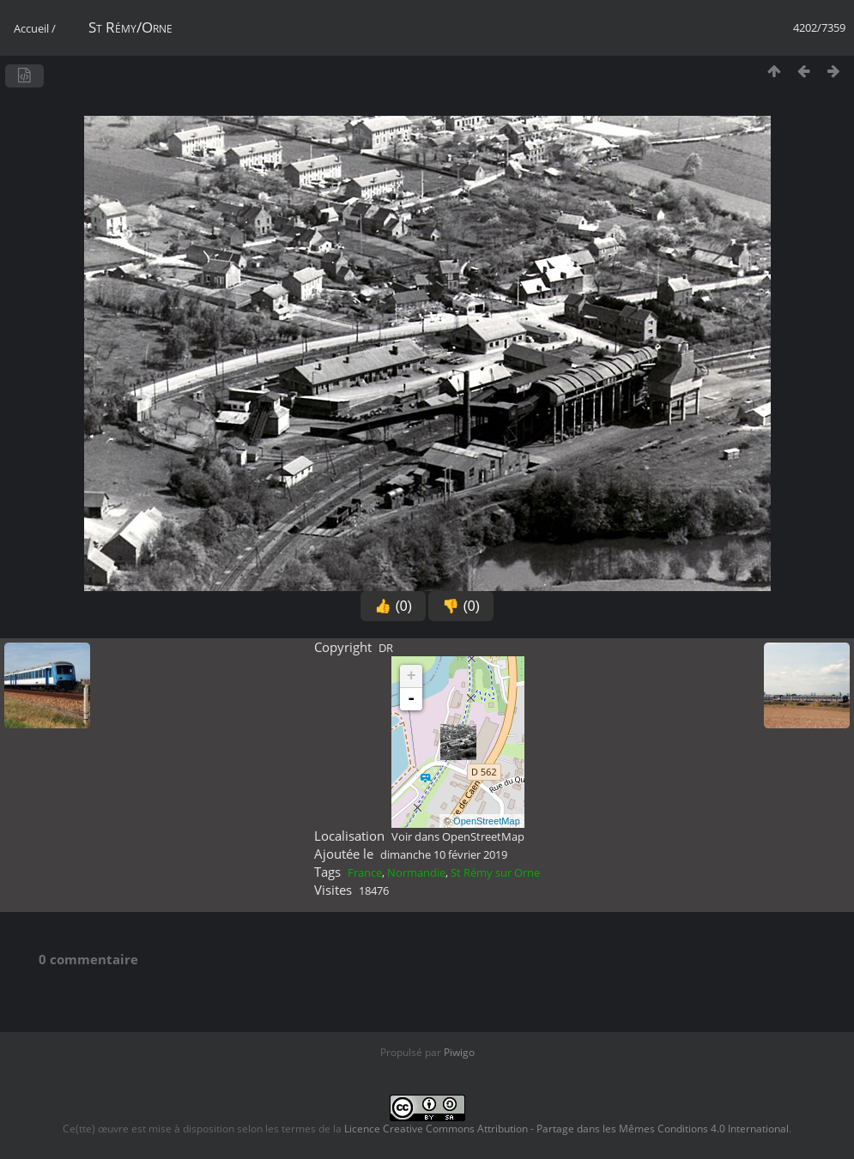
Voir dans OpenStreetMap (457, 836)
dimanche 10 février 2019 (443, 854)
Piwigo (459, 1052)
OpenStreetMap (486, 821)
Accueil (31, 28)
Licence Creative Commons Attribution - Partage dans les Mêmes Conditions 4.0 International (566, 1128)
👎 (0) (461, 606)
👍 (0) (393, 606)
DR (386, 647)
